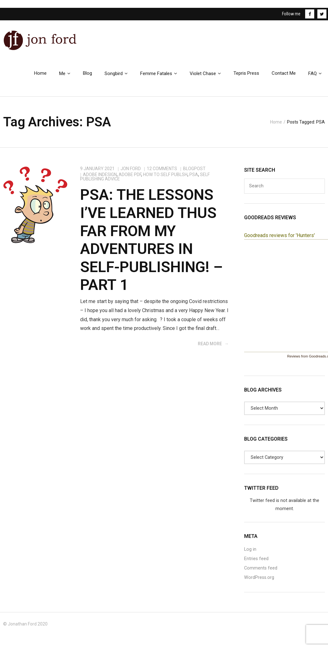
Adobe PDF (130, 178)
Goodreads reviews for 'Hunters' (279, 240)
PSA (193, 178)
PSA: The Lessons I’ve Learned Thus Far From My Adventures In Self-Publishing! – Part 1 (151, 244)
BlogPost (194, 172)
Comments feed (260, 572)
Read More (210, 348)
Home (276, 125)
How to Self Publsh (165, 178)
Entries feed (256, 563)
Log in (250, 553)
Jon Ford (130, 172)
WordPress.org (259, 582)
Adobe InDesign (100, 178)
